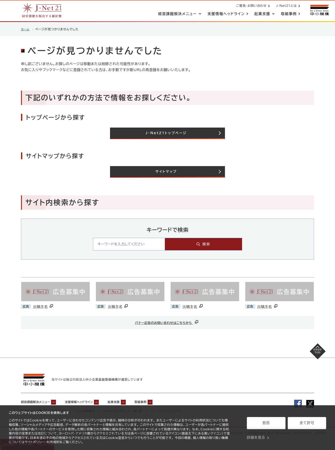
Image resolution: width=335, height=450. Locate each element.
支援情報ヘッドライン (89, 401)
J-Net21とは (285, 6)
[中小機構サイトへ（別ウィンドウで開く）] (319, 10)
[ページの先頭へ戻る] (313, 356)
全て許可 (307, 424)
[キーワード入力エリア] (157, 245)
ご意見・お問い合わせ (250, 6)
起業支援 (130, 401)
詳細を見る (256, 435)
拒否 (266, 424)
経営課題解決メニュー (39, 401)
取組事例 (161, 401)
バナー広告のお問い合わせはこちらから (167, 322)
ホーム (25, 29)
